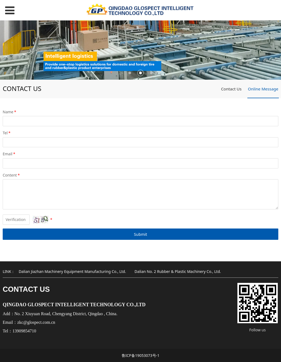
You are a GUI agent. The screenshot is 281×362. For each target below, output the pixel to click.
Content (11, 175)
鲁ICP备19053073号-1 (141, 355)
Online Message (263, 89)
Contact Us (231, 89)
